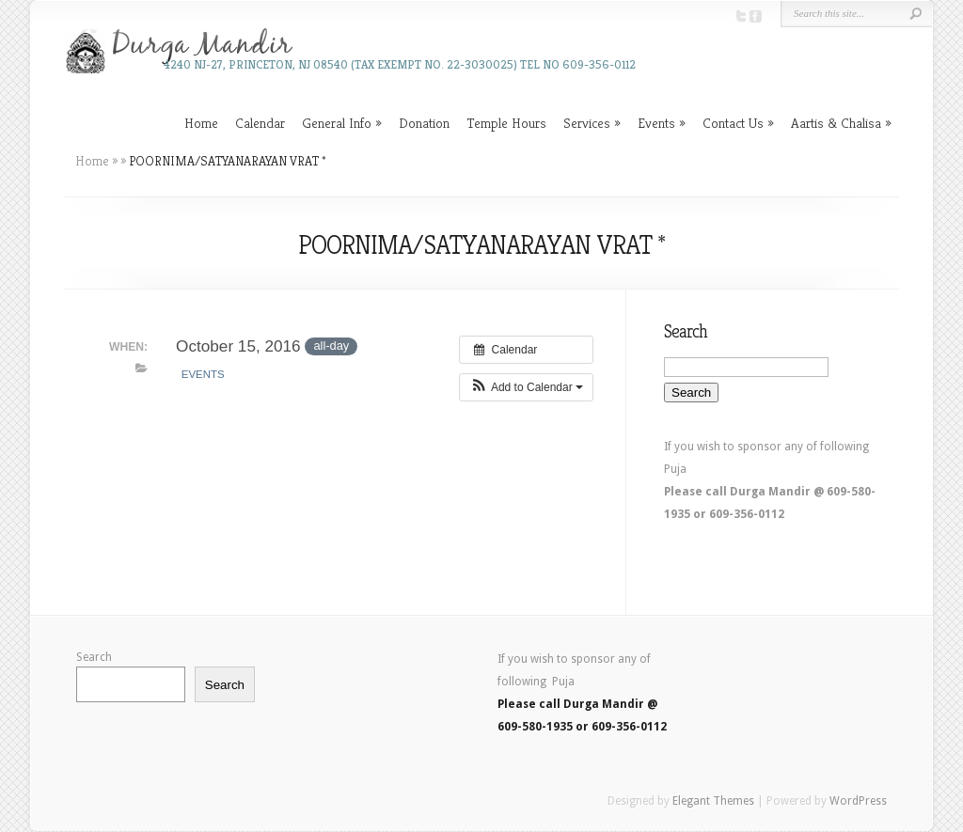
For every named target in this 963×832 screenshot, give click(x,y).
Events (656, 123)
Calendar (260, 123)
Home (201, 123)
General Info (336, 123)
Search (94, 657)
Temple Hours (506, 123)
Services (586, 123)
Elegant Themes (713, 801)
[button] (526, 387)
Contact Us (733, 123)
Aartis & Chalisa (836, 123)
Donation (424, 123)
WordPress (858, 801)
